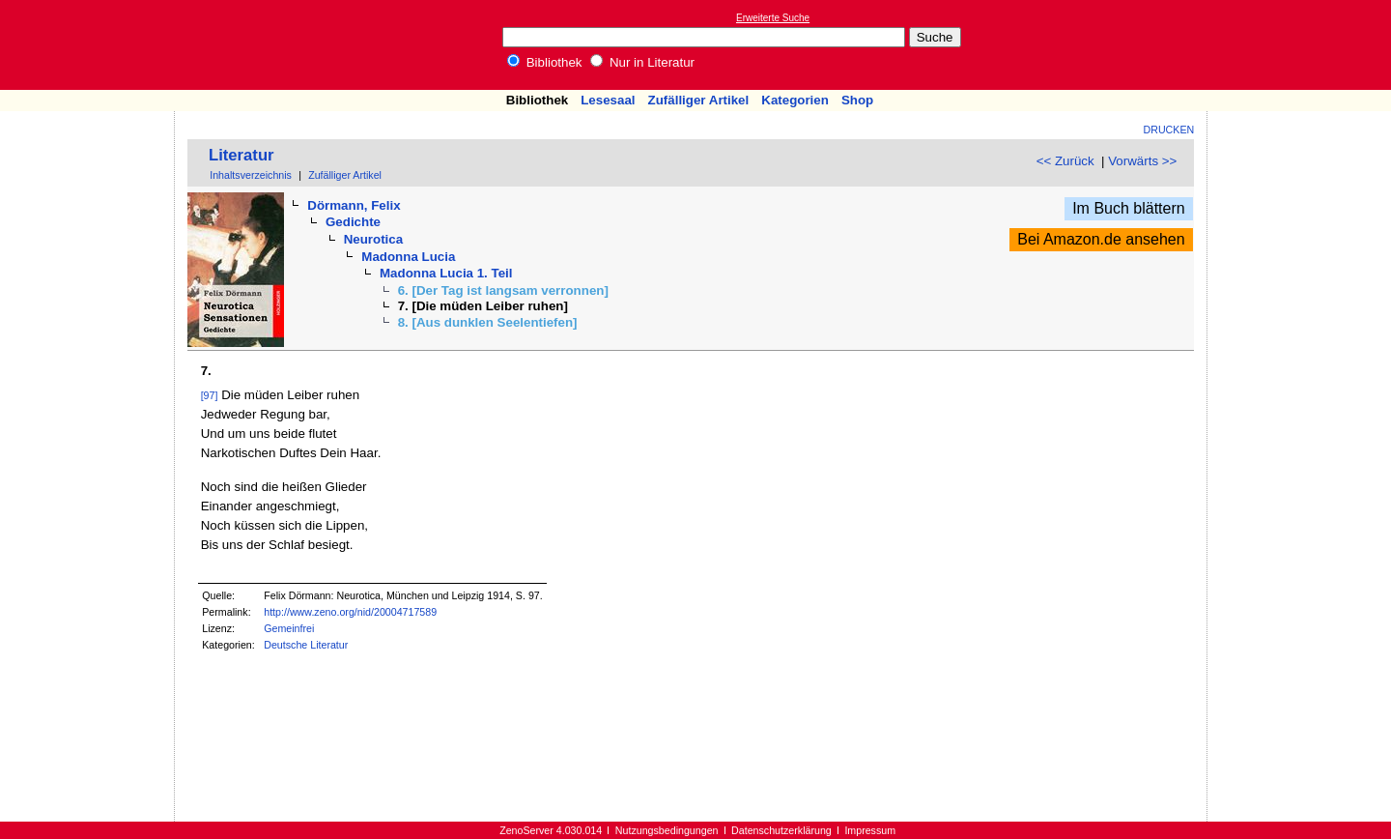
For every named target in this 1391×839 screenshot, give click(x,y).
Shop (857, 100)
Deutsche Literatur (306, 645)
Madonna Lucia (408, 256)
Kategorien (795, 100)
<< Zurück (1065, 161)
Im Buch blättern (1128, 208)
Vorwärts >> (1142, 161)
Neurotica (373, 239)
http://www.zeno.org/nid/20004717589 (350, 612)
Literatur (241, 155)
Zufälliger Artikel (699, 100)
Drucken (1169, 129)
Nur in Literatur (642, 62)
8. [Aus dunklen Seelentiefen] (488, 322)
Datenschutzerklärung (781, 830)
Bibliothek (544, 62)
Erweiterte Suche (772, 18)
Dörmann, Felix (353, 205)
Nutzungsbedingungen (667, 830)
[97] (209, 395)
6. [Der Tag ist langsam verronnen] (503, 290)
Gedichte (353, 222)
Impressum (869, 830)
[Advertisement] (1302, 44)
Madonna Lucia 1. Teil (446, 273)
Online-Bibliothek (92, 45)
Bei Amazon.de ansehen (1100, 239)
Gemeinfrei (289, 628)
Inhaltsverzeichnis (251, 175)
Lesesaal (608, 100)
